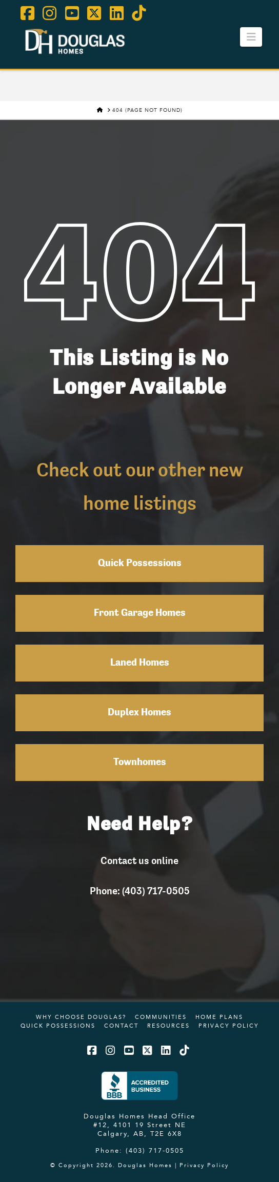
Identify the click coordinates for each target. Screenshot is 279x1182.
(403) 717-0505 (155, 1150)
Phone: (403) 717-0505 (140, 890)
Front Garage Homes (140, 613)
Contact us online (139, 860)
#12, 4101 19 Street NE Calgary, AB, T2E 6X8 (139, 1128)
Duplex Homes (139, 713)
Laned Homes (139, 663)
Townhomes (139, 762)
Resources (168, 1025)
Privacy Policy (228, 1025)
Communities (161, 1016)
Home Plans (219, 1016)
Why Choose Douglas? (81, 1016)
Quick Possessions (140, 563)
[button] (251, 37)
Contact (121, 1025)
